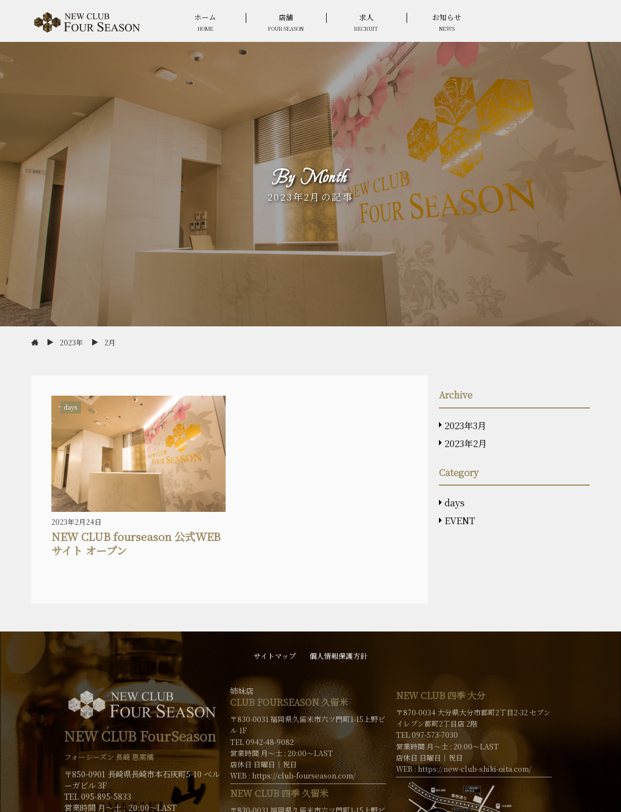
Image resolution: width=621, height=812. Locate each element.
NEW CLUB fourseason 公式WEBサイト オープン (136, 543)
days (455, 502)
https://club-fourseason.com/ (304, 775)
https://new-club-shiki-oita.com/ (475, 768)
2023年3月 (465, 425)
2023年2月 (466, 443)
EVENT (460, 520)
